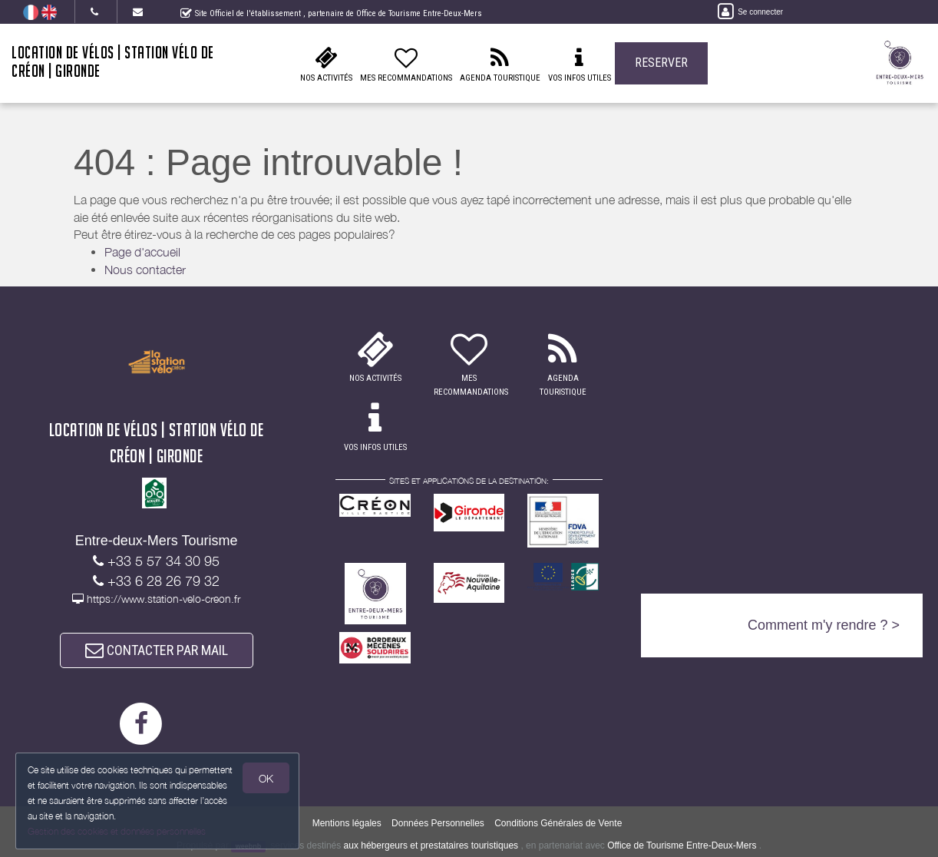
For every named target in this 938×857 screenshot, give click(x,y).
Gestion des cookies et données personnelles (117, 831)
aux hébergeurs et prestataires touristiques (431, 845)
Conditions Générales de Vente (558, 823)
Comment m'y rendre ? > (824, 625)
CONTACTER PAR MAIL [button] (156, 650)
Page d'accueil (142, 252)
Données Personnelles (437, 823)
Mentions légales (346, 823)
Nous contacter (145, 269)
